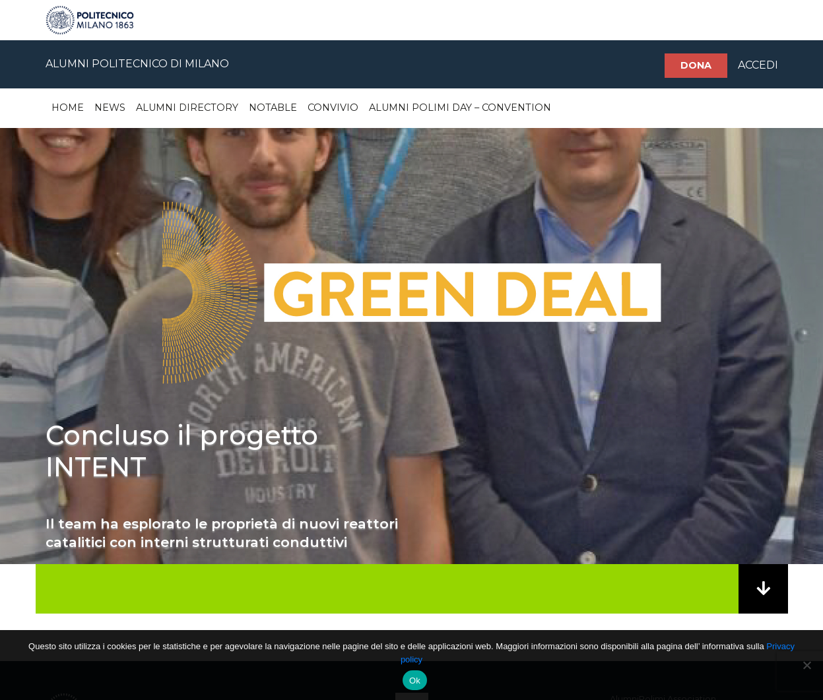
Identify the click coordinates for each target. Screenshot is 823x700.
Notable (273, 107)
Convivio (333, 107)
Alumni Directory (187, 107)
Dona (695, 65)
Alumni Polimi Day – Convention (460, 107)
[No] (806, 665)
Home (67, 107)
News (109, 107)
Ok (414, 680)
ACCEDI (758, 65)
